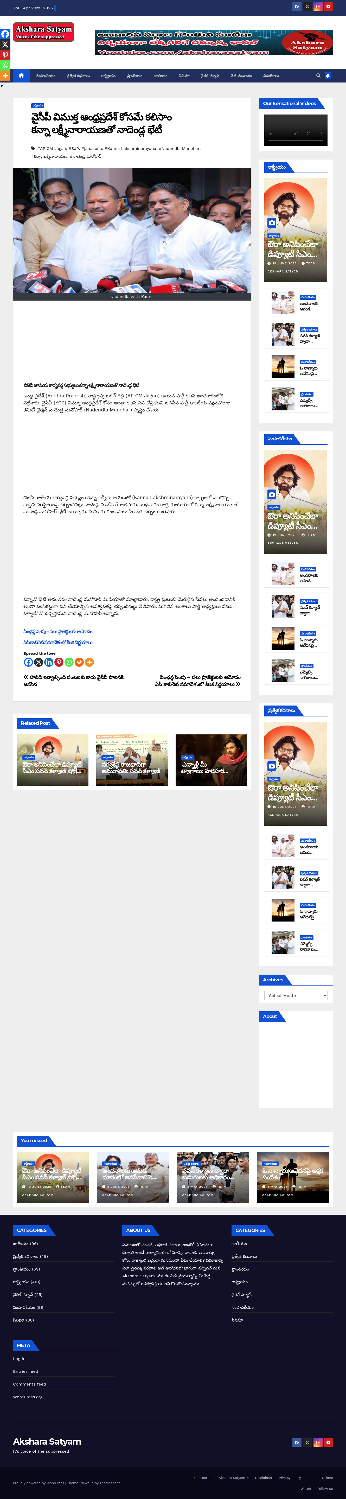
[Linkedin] (48, 662)
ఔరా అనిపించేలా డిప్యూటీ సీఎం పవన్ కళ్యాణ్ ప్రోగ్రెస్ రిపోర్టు (51, 771)
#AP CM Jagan (51, 148)
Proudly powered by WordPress (39, 1483)
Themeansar (110, 1483)
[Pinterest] (58, 662)
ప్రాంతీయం (135, 75)
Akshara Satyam (47, 47)
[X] (38, 662)
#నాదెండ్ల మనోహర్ (85, 156)
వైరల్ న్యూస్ (210, 75)
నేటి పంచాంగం (241, 75)
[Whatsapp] (69, 662)
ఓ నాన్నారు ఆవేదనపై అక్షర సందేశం (309, 374)
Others (327, 1478)
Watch (305, 1489)
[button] (318, 75)
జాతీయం (161, 75)
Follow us (324, 1489)
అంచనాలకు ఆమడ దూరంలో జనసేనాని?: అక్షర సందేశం (127, 1177)
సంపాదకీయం (45, 75)
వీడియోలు (271, 75)
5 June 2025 (119, 1187)
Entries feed (25, 1371)
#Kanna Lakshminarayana (130, 148)
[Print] (79, 662)
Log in (19, 1358)
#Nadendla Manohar (179, 148)
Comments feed (29, 1384)
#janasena (91, 148)
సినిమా (184, 75)
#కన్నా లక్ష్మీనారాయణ (49, 156)
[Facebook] (28, 662)
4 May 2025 (278, 1187)
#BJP (74, 148)
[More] (89, 662)
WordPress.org (28, 1396)
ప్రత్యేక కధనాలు (78, 75)
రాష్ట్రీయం (108, 75)
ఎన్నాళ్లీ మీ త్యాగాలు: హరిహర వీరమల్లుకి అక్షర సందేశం (208, 771)
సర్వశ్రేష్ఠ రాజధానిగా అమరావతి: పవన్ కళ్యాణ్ (130, 768)
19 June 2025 (285, 263)
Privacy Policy (289, 1478)
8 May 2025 (198, 1187)
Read (311, 1478)
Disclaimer (263, 1478)
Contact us (202, 1478)
